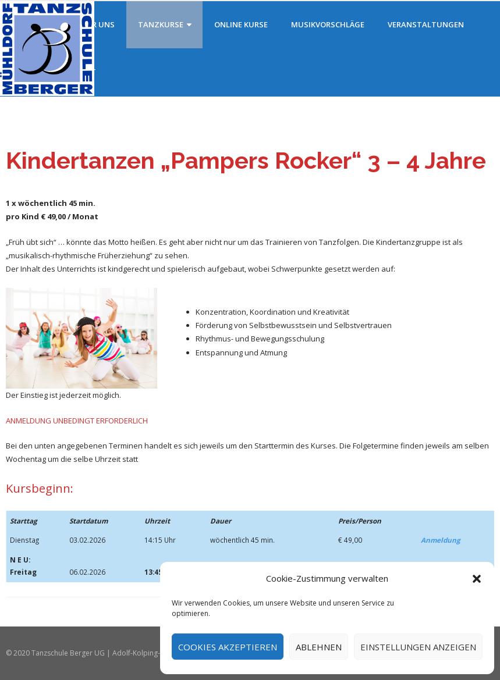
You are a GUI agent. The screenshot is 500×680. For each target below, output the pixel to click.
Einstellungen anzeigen (418, 647)
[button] (477, 579)
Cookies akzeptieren (227, 647)
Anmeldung (440, 539)
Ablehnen (319, 647)
